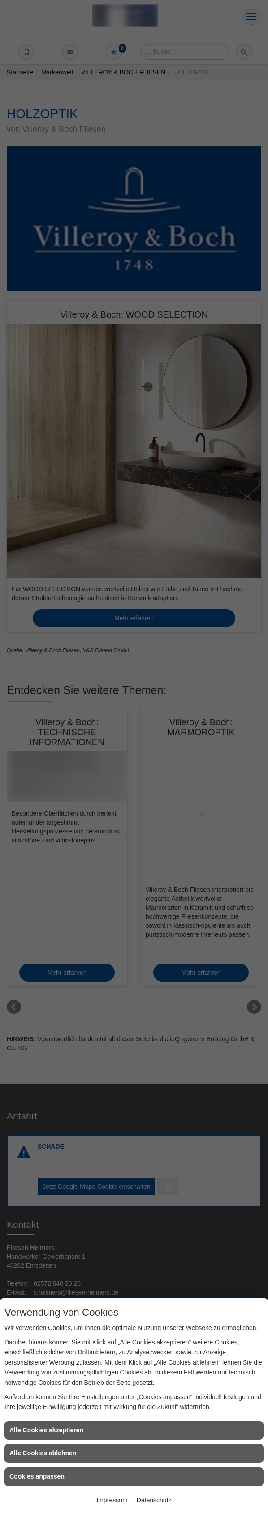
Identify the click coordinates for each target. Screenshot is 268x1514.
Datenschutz (154, 1500)
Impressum (111, 1500)
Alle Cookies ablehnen (42, 1453)
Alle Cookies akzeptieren (46, 1430)
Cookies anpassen (37, 1476)
